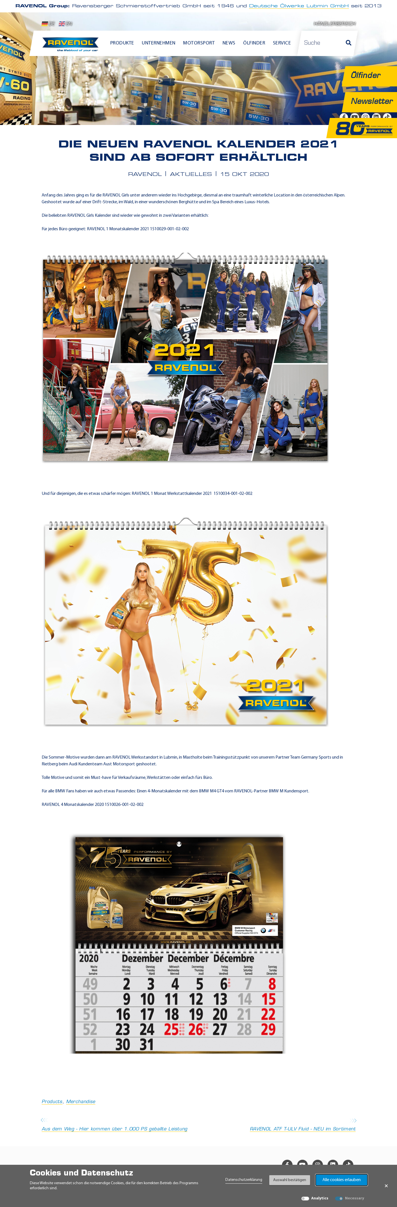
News (229, 43)
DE (48, 23)
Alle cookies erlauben (341, 1180)
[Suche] (348, 43)
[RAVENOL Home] (72, 46)
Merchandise (80, 1102)
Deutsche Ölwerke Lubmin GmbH (299, 6)
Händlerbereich (335, 24)
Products (52, 1102)
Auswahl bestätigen (289, 1180)
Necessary (354, 1198)
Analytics (319, 1198)
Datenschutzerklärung (243, 1180)
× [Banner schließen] (386, 1186)
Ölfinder (254, 43)
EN (65, 23)
